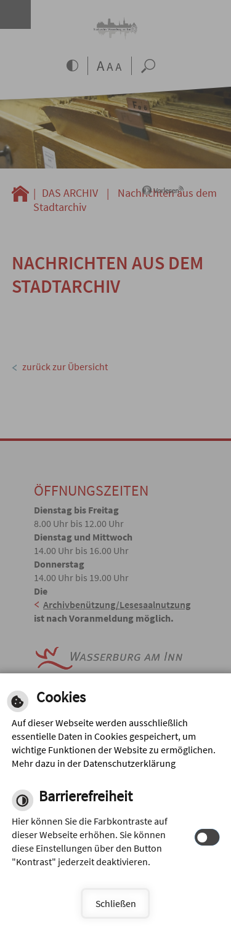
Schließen (115, 903)
